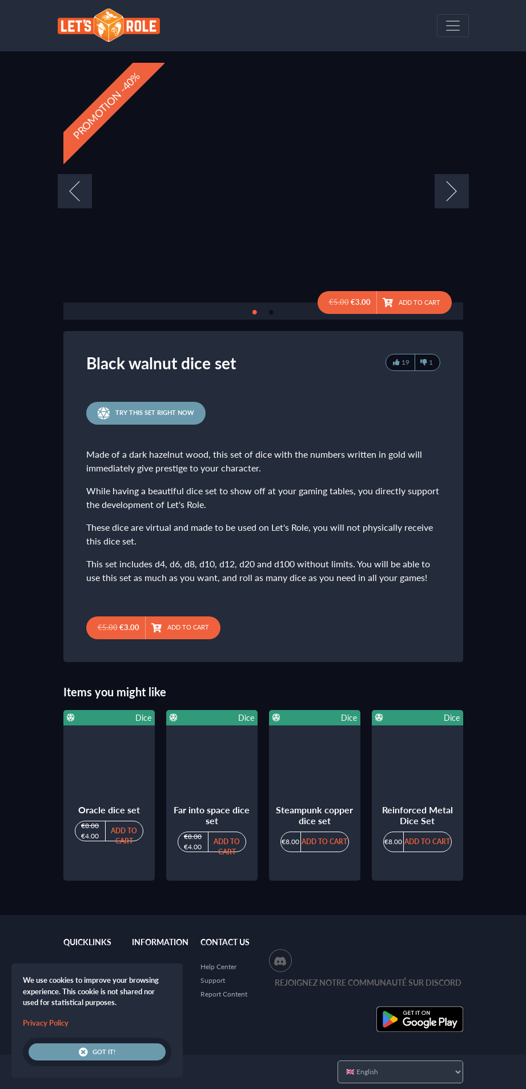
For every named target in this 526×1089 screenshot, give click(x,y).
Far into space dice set (212, 815)
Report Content (223, 994)
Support (212, 980)
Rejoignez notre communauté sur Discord (368, 982)
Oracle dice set (109, 809)
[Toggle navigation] (453, 25)
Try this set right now (146, 413)
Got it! (97, 1051)
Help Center (218, 966)
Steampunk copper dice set (314, 815)
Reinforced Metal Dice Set (417, 815)
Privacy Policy (46, 1022)
